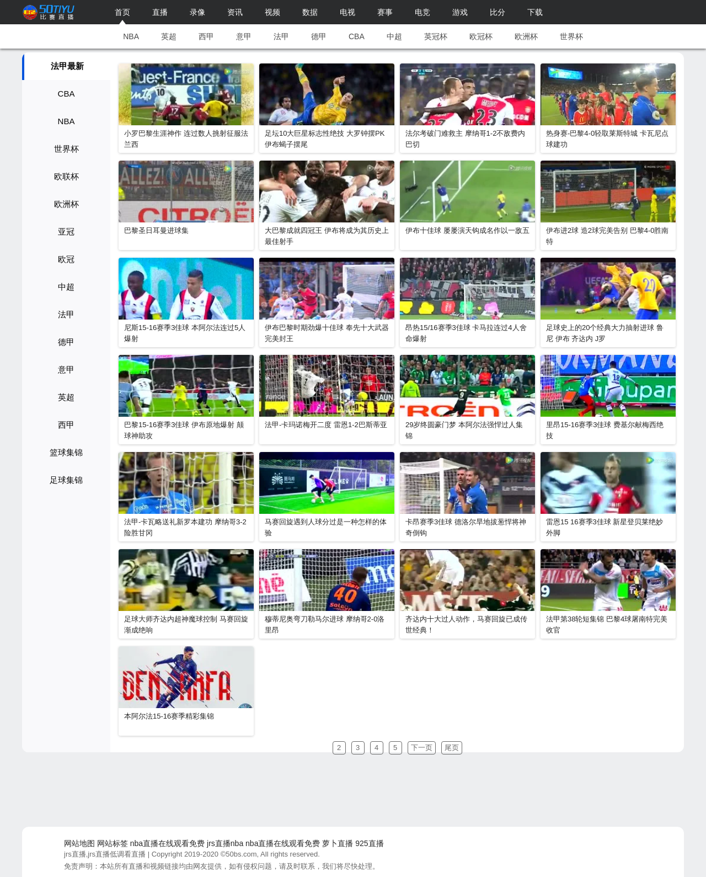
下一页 (421, 747)
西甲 (206, 36)
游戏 (460, 12)
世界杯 (571, 36)
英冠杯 (435, 36)
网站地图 (79, 843)
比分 (497, 12)
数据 (310, 12)
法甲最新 (67, 66)
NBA (131, 36)
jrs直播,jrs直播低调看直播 (105, 854)
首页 (122, 12)
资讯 (235, 12)
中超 (394, 36)
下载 (535, 12)
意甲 (244, 36)
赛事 (385, 12)
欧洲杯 (526, 36)
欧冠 (66, 259)
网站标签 (112, 843)
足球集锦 (66, 480)
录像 (197, 12)
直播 (160, 12)
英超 (168, 36)
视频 (272, 12)
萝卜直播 (337, 843)
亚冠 (66, 231)
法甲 (281, 36)
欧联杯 (66, 176)
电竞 (422, 12)
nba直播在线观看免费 (167, 843)
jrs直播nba (225, 843)
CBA (357, 36)
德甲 (319, 36)
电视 (347, 12)
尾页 (452, 747)
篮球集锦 (66, 452)
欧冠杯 (481, 36)
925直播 (369, 843)
